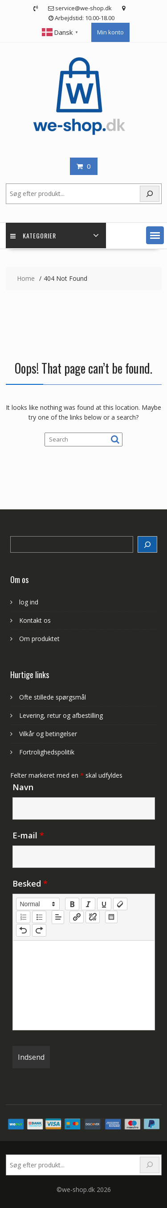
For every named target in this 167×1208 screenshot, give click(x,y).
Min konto (110, 32)
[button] (155, 235)
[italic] (88, 904)
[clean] (120, 904)
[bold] (72, 904)
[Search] (147, 544)
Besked (30, 883)
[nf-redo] (39, 930)
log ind (28, 602)
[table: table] (111, 917)
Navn (22, 787)
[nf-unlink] (93, 917)
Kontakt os (35, 620)
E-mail (28, 835)
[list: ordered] (23, 917)
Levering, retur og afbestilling (61, 715)
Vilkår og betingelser (48, 733)
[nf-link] (76, 917)
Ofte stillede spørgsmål (52, 697)
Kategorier (33, 235)
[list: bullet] (39, 917)
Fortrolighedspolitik (46, 752)
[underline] (104, 904)
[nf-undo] (23, 930)
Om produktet (39, 638)
